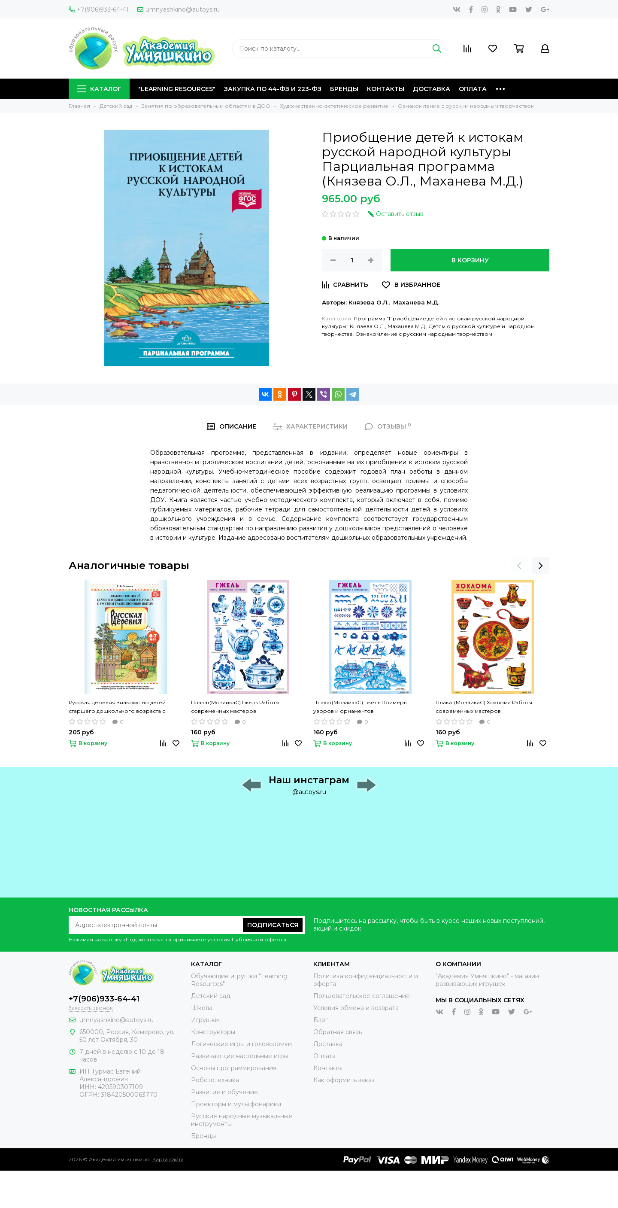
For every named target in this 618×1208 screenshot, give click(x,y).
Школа (201, 1008)
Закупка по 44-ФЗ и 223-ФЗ (272, 89)
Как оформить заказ (344, 1080)
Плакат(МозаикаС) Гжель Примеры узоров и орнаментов (360, 706)
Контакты (385, 89)
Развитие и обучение (224, 1092)
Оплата (473, 89)
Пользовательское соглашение (361, 996)
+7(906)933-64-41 (99, 9)
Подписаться (272, 925)
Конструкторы (213, 1032)
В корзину (470, 260)
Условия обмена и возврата (356, 1008)
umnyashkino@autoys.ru (178, 9)
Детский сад (210, 996)
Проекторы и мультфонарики (236, 1104)
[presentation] (519, 565)
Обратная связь (337, 1032)
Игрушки (205, 1020)
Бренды (344, 89)
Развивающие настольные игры (239, 1056)
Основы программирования (233, 1068)
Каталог (99, 89)
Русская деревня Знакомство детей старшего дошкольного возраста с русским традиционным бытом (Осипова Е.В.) (124, 707)
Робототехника (215, 1080)
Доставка (431, 89)
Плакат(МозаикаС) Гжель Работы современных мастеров (235, 706)
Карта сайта (168, 1159)
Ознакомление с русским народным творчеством (423, 334)
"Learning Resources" (176, 89)
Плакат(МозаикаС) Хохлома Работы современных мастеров (484, 706)
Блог (320, 1020)
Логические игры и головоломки (241, 1044)
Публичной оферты (259, 939)
